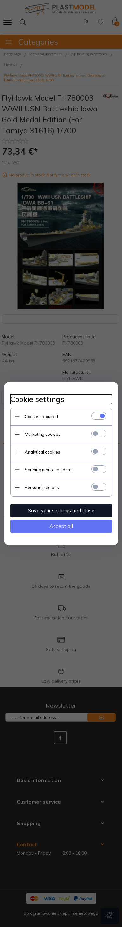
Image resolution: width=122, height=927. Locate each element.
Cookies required (41, 416)
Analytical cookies (42, 451)
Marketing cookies (43, 434)
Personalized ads (42, 487)
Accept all (61, 526)
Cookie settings (37, 399)
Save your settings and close (61, 510)
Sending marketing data (48, 469)
